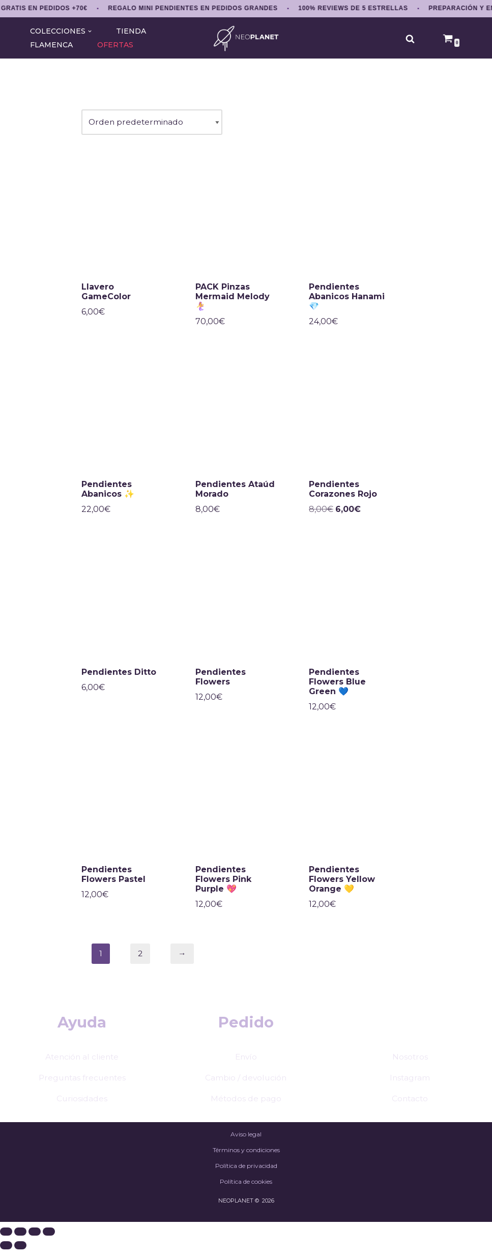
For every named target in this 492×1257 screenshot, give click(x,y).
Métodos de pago (245, 1131)
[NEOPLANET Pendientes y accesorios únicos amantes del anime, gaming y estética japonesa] (246, 38)
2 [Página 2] (140, 958)
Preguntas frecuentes (82, 1110)
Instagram (409, 1110)
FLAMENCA (52, 44)
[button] (89, 31)
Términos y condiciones (246, 1183)
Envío (245, 1089)
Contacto (410, 1131)
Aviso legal (246, 1167)
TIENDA (130, 31)
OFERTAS (116, 44)
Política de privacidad (246, 1200)
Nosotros (410, 1089)
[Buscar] (410, 38)
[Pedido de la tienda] (152, 123)
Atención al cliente (82, 1089)
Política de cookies (246, 1216)
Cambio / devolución (246, 1110)
